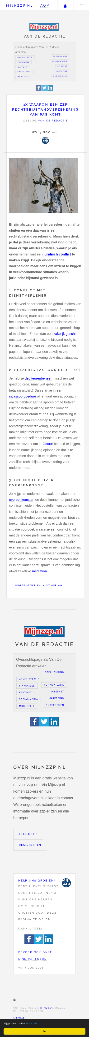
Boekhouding (60, 56)
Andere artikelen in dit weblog (38, 585)
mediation (39, 571)
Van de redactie (53, 120)
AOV (45, 5)
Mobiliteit (23, 77)
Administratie (25, 57)
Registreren (30, 845)
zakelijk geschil (64, 334)
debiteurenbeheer (38, 378)
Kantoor (22, 67)
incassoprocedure (22, 396)
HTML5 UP (46, 1008)
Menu (81, 5)
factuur (47, 444)
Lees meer (28, 834)
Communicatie (59, 61)
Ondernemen (60, 76)
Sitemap (19, 1018)
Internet (62, 66)
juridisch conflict (57, 254)
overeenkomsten (21, 499)
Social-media (25, 72)
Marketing (61, 71)
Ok (44, 1031)
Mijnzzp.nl (19, 5)
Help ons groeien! (36, 880)
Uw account (65, 5)
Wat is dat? (31, 1023)
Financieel (23, 62)
